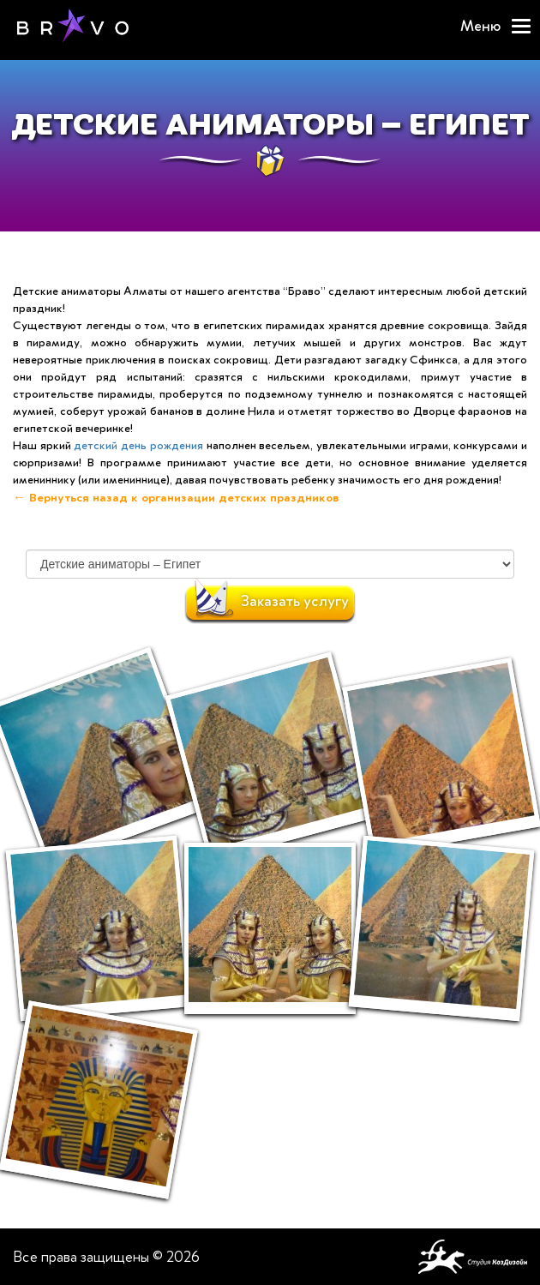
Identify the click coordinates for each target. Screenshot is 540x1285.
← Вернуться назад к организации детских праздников (176, 497)
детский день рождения (138, 445)
